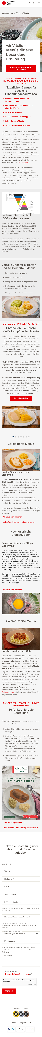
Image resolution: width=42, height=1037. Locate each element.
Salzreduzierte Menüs (14, 121)
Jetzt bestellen (21, 398)
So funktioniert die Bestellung (17, 125)
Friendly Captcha (32, 984)
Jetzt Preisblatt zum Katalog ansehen (20, 522)
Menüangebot (8, 13)
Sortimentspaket (8, 692)
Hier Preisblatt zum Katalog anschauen (20, 828)
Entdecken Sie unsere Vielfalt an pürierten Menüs (19, 107)
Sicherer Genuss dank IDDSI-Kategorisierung (17, 100)
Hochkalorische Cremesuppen (18, 117)
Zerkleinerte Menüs (13, 112)
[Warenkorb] (30, 3)
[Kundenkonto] (34, 3)
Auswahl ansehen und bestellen (21, 69)
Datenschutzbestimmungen (17, 974)
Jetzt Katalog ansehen (14, 823)
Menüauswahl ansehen (13, 517)
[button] (13, 437)
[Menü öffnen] (39, 3)
